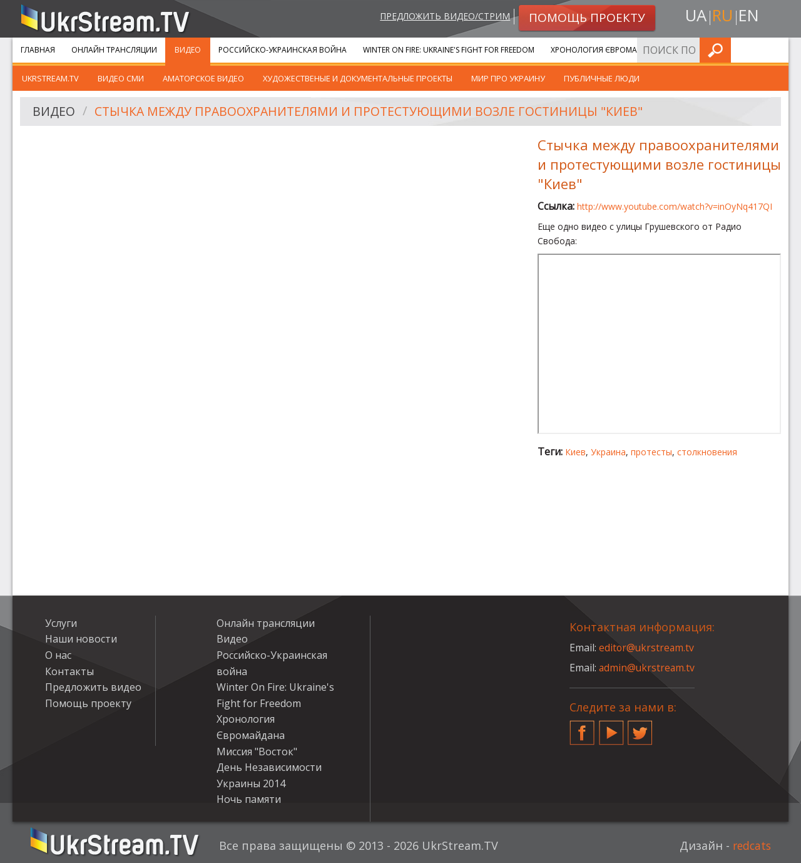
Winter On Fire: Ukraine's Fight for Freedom (448, 49)
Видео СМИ (121, 78)
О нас (58, 655)
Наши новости (81, 639)
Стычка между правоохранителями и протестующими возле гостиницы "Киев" (376, 111)
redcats (750, 845)
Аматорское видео (203, 78)
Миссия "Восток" (257, 751)
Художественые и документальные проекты (357, 78)
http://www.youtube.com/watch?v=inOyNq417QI (674, 206)
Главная (38, 49)
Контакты (69, 671)
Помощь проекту (88, 703)
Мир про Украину (508, 78)
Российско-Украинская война (282, 49)
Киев (575, 452)
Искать (775, 49)
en (750, 16)
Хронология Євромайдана (607, 49)
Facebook (581, 728)
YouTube (611, 728)
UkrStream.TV (50, 78)
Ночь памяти (249, 799)
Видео (188, 49)
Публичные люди (602, 78)
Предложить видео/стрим (442, 17)
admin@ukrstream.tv (647, 667)
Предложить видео (93, 687)
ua (694, 16)
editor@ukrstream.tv (647, 647)
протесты (651, 452)
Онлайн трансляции (114, 49)
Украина (608, 452)
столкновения (707, 452)
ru (722, 16)
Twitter (640, 728)
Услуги (694, 49)
